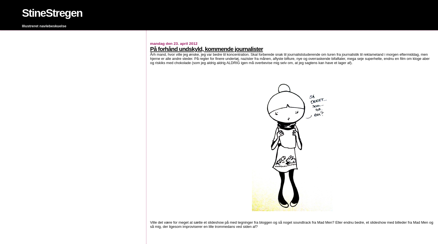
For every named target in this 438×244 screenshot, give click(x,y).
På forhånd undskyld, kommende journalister (206, 49)
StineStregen (52, 13)
